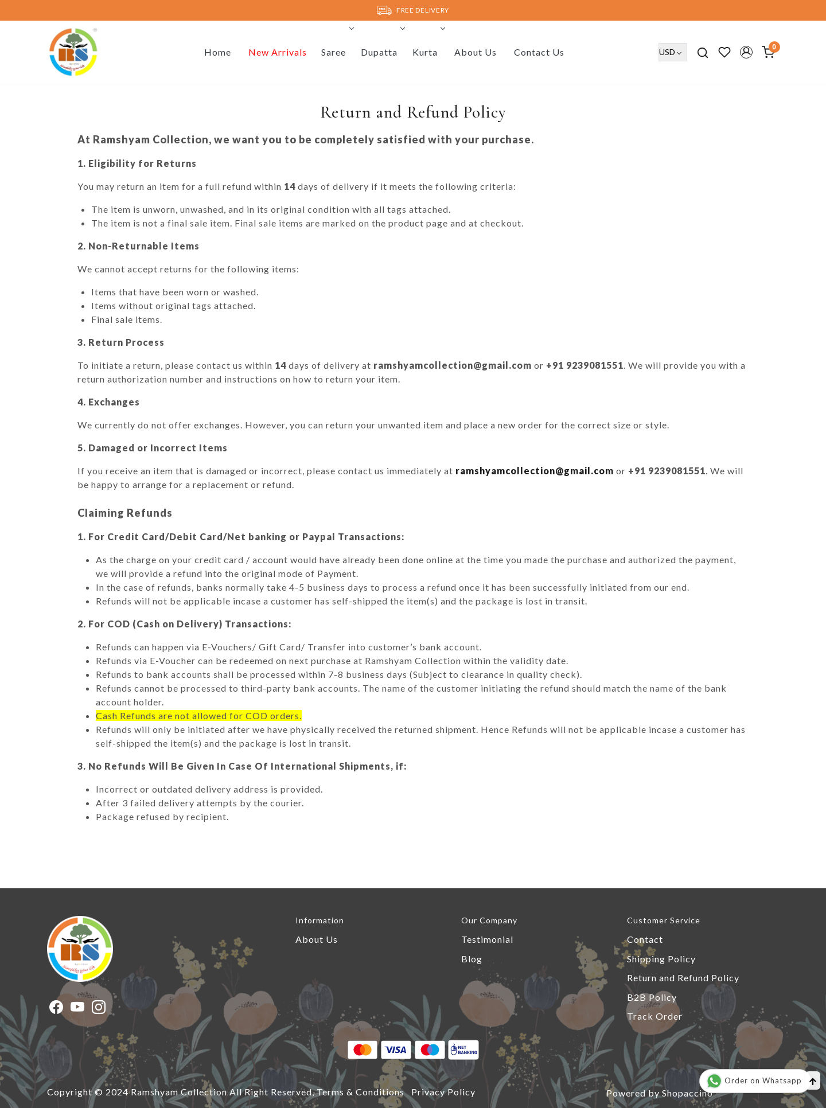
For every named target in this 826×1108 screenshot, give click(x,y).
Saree (336, 51)
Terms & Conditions (360, 1091)
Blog (471, 958)
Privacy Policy (443, 1091)
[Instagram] (98, 1008)
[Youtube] (77, 1008)
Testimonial (487, 939)
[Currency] (673, 52)
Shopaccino (687, 1092)
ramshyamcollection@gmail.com (534, 470)
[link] (703, 52)
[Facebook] (56, 1008)
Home (217, 51)
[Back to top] (812, 1080)
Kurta (427, 51)
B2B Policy (652, 997)
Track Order (655, 1016)
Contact (645, 939)
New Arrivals (277, 51)
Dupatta (382, 51)
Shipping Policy (661, 958)
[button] (746, 52)
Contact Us (539, 51)
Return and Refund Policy (683, 977)
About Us (475, 51)
